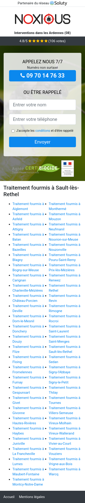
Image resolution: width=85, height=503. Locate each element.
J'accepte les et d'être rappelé (44, 130)
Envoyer (43, 142)
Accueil (9, 497)
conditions (42, 130)
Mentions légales (32, 497)
